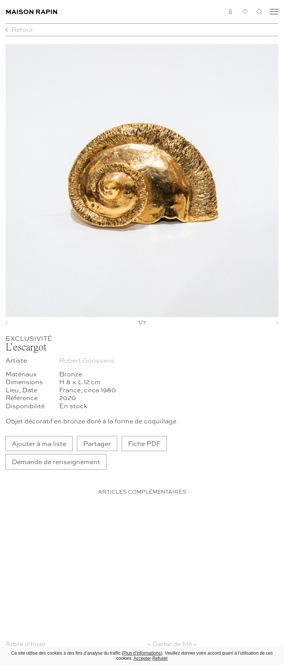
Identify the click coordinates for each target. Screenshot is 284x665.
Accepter (142, 658)
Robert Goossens (87, 360)
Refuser (160, 658)
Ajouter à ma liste (39, 443)
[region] (142, 584)
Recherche (259, 11)
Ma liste (245, 11)
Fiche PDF (144, 443)
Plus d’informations (142, 653)
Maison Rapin (32, 11)
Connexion (230, 11)
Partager (97, 443)
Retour (22, 29)
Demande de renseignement (56, 461)
